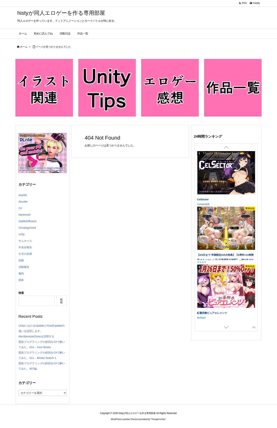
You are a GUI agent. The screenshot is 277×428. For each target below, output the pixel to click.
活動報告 (23, 266)
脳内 (21, 273)
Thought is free (158, 419)
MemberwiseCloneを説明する (36, 336)
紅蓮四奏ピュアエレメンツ (212, 312)
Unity (21, 234)
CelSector (203, 199)
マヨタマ (201, 262)
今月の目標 (25, 253)
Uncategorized (27, 227)
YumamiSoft (203, 204)
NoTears (201, 317)
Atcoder (23, 201)
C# (20, 208)
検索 (21, 292)
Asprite (22, 195)
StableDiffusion (27, 221)
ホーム (24, 46)
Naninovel (24, 214)
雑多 (21, 279)
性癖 (21, 260)
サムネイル (25, 240)
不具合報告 (25, 247)
